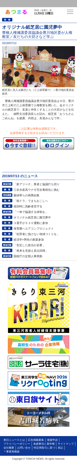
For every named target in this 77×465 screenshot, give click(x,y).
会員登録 (31, 3)
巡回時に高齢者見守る (28, 206)
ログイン (11, 3)
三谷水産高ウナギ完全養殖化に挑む (37, 189)
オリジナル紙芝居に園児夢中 (32, 217)
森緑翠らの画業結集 (26, 195)
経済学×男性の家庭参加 (29, 239)
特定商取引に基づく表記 (48, 447)
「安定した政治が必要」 (29, 245)
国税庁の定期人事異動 (28, 256)
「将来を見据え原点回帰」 (31, 250)
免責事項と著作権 (44, 443)
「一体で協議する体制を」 (31, 212)
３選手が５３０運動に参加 (31, 223)
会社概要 (8, 447)
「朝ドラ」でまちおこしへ (31, 200)
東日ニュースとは (14, 440)
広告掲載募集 (36, 440)
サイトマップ (66, 443)
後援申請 (52, 440)
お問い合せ (24, 447)
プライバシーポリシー (16, 443)
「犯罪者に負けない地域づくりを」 (37, 234)
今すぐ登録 (20, 143)
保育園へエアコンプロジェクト (34, 228)
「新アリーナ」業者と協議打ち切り (37, 184)
